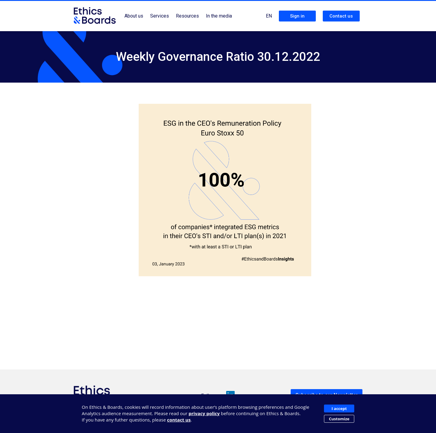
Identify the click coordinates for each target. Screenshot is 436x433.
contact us (179, 420)
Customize (339, 419)
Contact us (341, 16)
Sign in (297, 16)
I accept (339, 408)
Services (159, 16)
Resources (187, 16)
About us (133, 16)
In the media (219, 16)
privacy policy (204, 413)
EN (269, 16)
